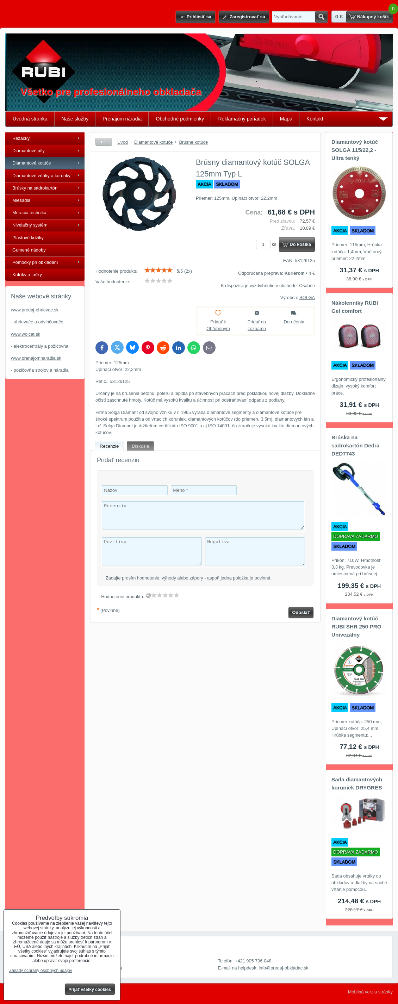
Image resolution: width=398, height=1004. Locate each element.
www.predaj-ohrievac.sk (34, 309)
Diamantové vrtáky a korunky (41, 175)
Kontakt (314, 119)
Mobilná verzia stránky (370, 991)
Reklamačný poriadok (242, 119)
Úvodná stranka (30, 119)
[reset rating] (148, 595)
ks (267, 244)
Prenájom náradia (122, 119)
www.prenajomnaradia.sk (36, 358)
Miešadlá (21, 200)
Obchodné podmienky (180, 119)
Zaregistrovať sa (247, 16)
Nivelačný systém (30, 225)
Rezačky (21, 138)
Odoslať (301, 612)
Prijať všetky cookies (90, 989)
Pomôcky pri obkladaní (35, 262)
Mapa (286, 119)
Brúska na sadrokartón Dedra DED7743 (355, 445)
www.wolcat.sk (25, 334)
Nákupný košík (373, 16)
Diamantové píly (28, 150)
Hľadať (321, 17)
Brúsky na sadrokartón (34, 188)
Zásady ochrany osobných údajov (40, 970)
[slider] (158, 270)
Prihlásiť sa (199, 16)
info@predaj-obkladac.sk (284, 968)
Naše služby (75, 119)
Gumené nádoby (29, 250)
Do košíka (300, 244)
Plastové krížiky (28, 237)
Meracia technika (29, 212)
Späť (103, 142)
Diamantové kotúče (31, 163)
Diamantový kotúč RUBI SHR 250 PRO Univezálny (356, 626)
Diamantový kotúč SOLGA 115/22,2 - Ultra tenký (354, 150)
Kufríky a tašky (27, 274)
